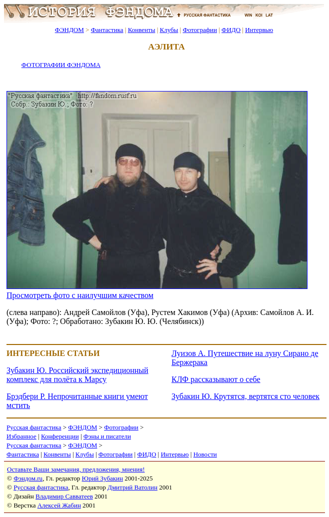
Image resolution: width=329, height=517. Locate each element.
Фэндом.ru (28, 478)
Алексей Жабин (59, 505)
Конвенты (142, 30)
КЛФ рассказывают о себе (216, 379)
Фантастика (107, 30)
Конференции (60, 436)
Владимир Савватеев (64, 496)
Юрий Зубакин (102, 478)
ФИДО (231, 30)
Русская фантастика (33, 427)
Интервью (259, 30)
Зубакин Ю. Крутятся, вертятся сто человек (246, 396)
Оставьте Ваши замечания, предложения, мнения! (75, 469)
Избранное (21, 436)
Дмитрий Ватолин (133, 487)
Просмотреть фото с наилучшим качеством (80, 295)
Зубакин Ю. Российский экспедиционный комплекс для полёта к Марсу (77, 375)
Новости (205, 454)
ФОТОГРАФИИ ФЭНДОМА (61, 64)
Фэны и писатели (107, 436)
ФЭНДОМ (69, 30)
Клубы (169, 30)
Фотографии (199, 30)
